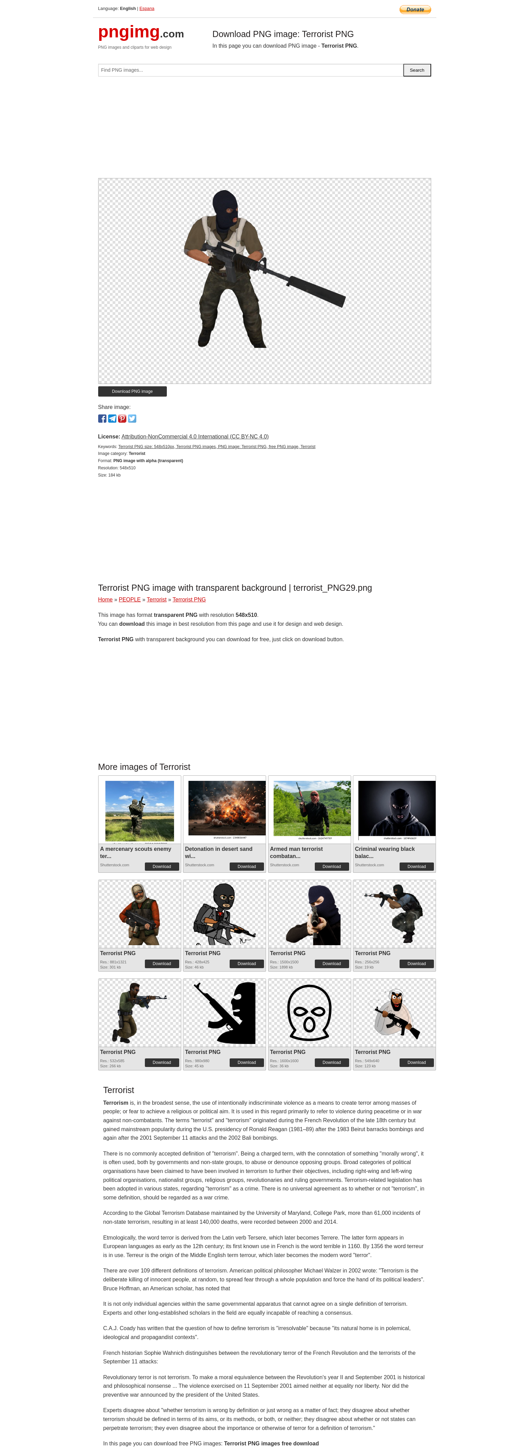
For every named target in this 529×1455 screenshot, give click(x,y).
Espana (146, 8)
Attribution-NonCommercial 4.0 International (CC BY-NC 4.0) (195, 436)
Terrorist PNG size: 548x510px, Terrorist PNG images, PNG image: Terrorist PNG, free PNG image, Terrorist (216, 446)
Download (162, 866)
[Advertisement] (264, 130)
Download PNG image (132, 391)
